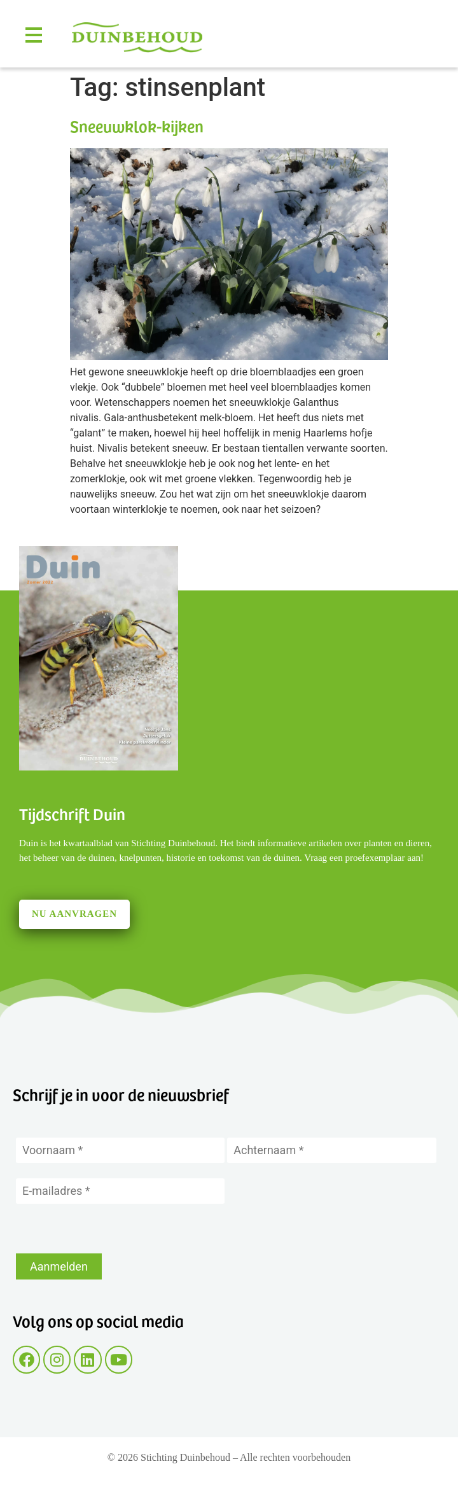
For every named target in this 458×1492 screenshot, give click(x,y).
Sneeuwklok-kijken (137, 126)
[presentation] (112, 1228)
